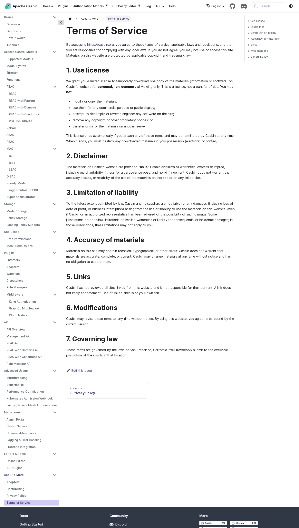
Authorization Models (90, 6)
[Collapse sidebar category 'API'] (54, 322)
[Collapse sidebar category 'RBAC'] (54, 86)
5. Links (252, 44)
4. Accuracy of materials (263, 38)
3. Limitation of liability (262, 32)
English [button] (213, 6)
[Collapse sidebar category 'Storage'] (54, 204)
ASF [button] (158, 6)
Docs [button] (46, 6)
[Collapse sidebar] (61, 22)
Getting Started (31, 524)
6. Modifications (258, 50)
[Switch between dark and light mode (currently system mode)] (291, 6)
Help (172, 6)
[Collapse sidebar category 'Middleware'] (54, 294)
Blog (148, 6)
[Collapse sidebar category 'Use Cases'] (54, 232)
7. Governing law (258, 56)
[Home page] (70, 19)
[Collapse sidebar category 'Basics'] (54, 17)
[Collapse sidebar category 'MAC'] (54, 148)
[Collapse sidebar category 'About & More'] (54, 475)
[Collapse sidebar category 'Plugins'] (54, 253)
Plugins (63, 6)
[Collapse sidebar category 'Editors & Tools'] (54, 454)
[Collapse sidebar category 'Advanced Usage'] (54, 370)
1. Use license (256, 20)
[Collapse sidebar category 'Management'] (54, 412)
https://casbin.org (100, 44)
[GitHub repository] (232, 6)
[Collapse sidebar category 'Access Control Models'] (54, 52)
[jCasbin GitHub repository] (244, 523)
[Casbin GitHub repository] (213, 523)
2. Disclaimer (256, 26)
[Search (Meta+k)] (268, 6)
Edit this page (79, 370)
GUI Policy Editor (126, 6)
